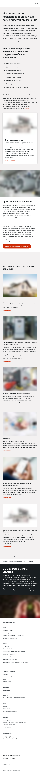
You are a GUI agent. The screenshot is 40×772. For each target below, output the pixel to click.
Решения (30, 561)
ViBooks (26, 108)
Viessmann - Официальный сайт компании (14, 561)
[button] (20, 556)
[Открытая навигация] (36, 3)
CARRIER (18, 770)
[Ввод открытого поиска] (33, 3)
